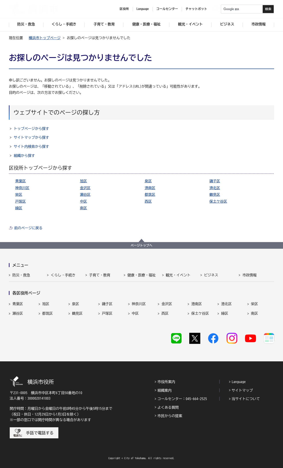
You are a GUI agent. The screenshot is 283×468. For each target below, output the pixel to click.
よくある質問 (168, 407)
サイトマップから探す (31, 137)
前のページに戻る (28, 228)
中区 (83, 201)
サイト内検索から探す (31, 146)
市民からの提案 (169, 416)
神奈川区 (22, 188)
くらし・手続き (63, 275)
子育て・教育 (99, 275)
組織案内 (164, 390)
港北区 (214, 188)
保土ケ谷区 (218, 201)
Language (239, 381)
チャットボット (196, 8)
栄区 (18, 194)
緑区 (18, 208)
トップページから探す (31, 128)
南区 (83, 208)
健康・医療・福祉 (141, 275)
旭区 (83, 181)
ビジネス (211, 275)
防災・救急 (21, 275)
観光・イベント (178, 275)
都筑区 (150, 194)
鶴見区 (214, 194)
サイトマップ (242, 390)
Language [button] (142, 8)
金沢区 (85, 188)
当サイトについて (246, 399)
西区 (148, 201)
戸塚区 (20, 201)
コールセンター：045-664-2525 (182, 399)
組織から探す (24, 155)
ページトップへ (141, 245)
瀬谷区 (85, 194)
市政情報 (249, 275)
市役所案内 (166, 381)
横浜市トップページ (45, 38)
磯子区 (214, 181)
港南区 (150, 188)
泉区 (148, 181)
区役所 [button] (124, 8)
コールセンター (167, 8)
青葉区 (20, 181)
